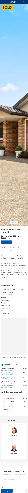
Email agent (19, 491)
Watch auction (6, 242)
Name (3, 487)
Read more (4, 277)
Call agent (7, 491)
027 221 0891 (14, 455)
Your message (6, 477)
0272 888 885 (14, 437)
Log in (24, 1)
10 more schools (5, 409)
